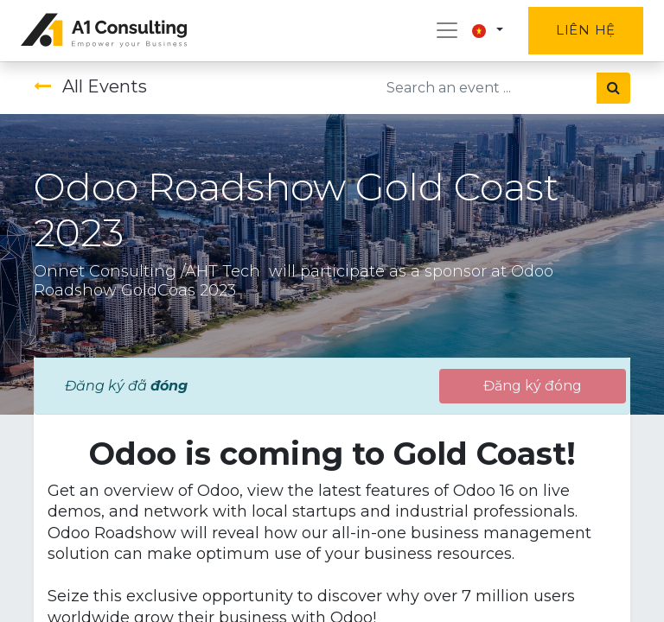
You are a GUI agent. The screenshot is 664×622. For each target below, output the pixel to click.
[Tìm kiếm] (613, 88)
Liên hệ (586, 30)
